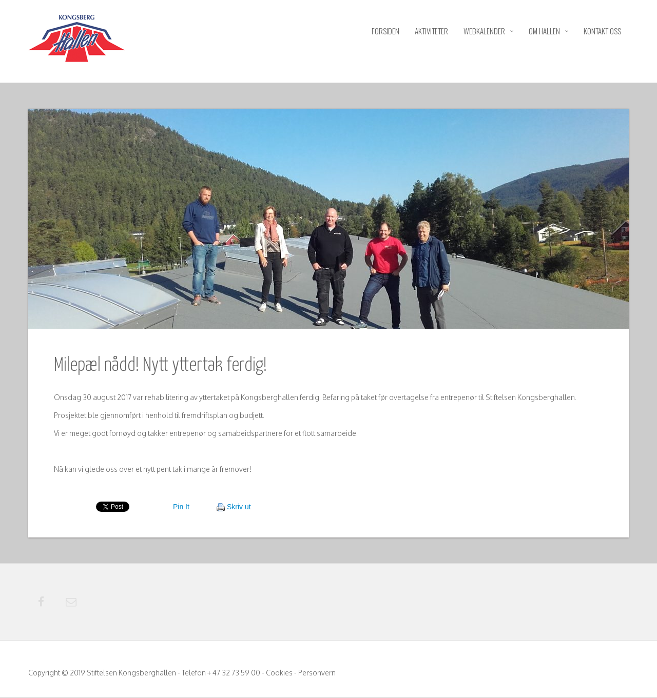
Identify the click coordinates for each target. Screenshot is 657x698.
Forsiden (385, 30)
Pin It (181, 507)
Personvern (317, 673)
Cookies (279, 673)
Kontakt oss (602, 30)
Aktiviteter (431, 30)
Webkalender (488, 30)
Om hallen (548, 30)
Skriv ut (239, 507)
